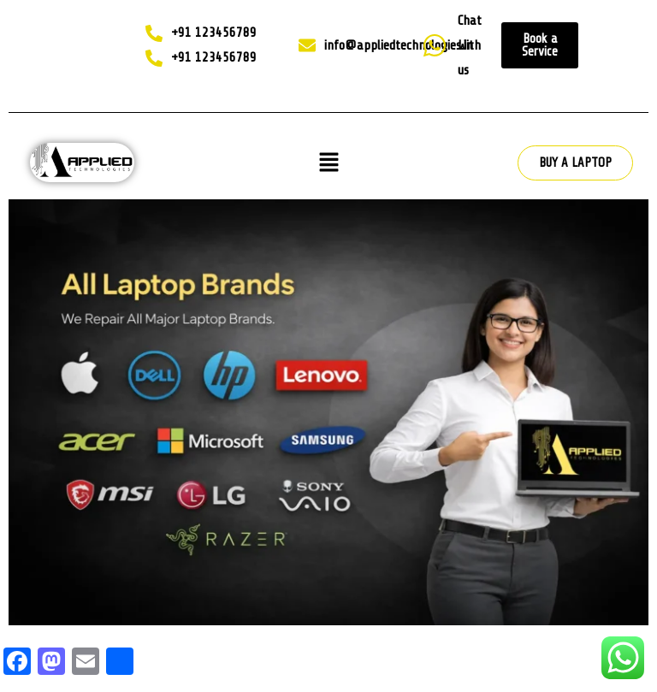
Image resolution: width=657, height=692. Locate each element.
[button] (328, 162)
